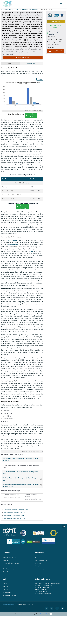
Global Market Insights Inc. (10, 611)
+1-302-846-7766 (42, 596)
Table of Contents (32, 63)
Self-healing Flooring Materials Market (14, 519)
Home (2, 9)
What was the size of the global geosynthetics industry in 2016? (23, 486)
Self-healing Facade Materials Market (14, 522)
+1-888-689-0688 (44, 594)
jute (38, 253)
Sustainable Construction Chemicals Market (16, 516)
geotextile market (12, 242)
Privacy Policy (44, 620)
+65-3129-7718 (42, 598)
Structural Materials (34, 9)
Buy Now (56, 21)
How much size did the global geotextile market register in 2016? (23, 480)
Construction (9, 9)
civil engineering (13, 247)
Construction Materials (21, 9)
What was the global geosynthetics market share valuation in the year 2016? (23, 492)
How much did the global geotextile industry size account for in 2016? (23, 466)
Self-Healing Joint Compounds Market (14, 525)
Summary (10, 63)
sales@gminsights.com (44, 600)
